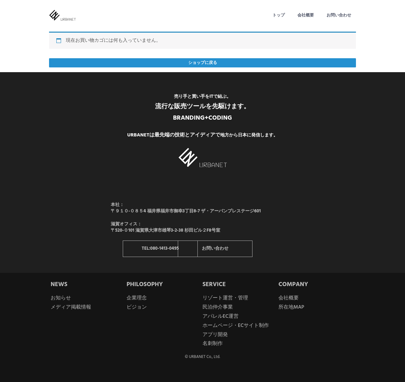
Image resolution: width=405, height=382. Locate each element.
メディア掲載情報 (71, 307)
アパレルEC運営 (220, 316)
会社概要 (305, 15)
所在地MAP (291, 307)
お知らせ (61, 298)
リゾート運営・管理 (225, 298)
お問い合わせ (339, 15)
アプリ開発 (215, 334)
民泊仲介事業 (217, 307)
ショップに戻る (202, 62)
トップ (278, 15)
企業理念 (137, 298)
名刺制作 (212, 344)
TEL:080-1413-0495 (160, 248)
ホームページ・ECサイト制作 (235, 325)
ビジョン (137, 307)
